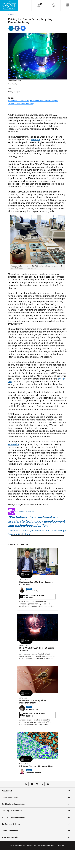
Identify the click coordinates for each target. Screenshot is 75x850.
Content (13, 14)
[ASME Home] (9, 5)
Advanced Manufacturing (19, 100)
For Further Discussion (24, 511)
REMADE (35, 139)
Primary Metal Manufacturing (21, 103)
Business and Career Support (44, 100)
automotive (13, 444)
